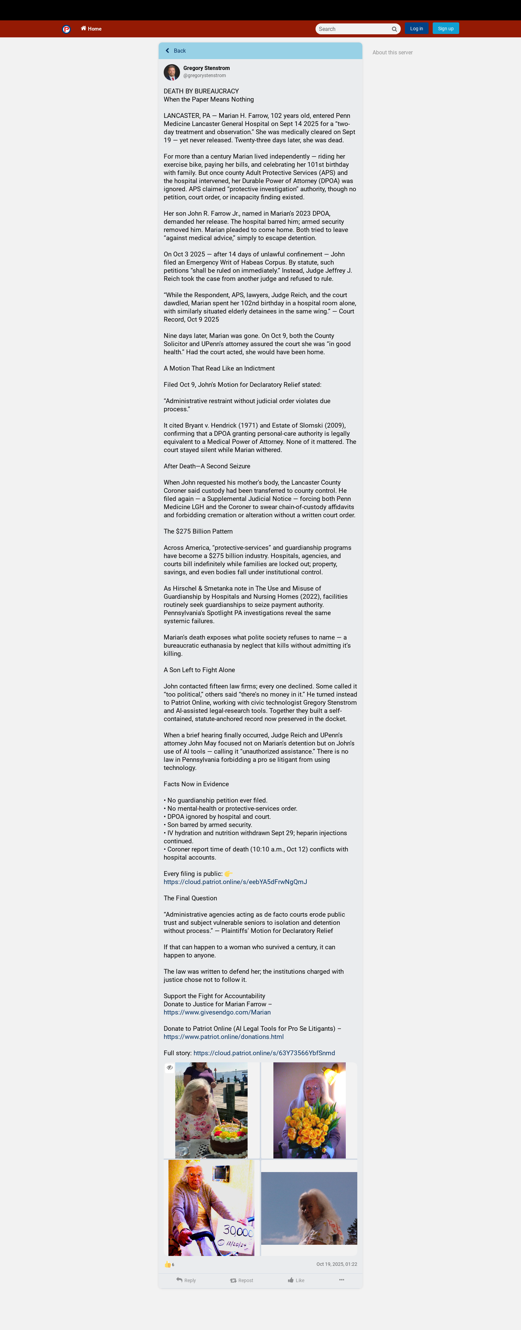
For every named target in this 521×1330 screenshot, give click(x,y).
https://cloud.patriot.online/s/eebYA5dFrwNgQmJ (235, 890)
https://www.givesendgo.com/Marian (217, 1020)
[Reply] (185, 1289)
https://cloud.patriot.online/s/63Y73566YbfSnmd (264, 1061)
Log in (416, 36)
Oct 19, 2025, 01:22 (337, 1272)
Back (175, 59)
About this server (393, 60)
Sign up (446, 36)
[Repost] (241, 1289)
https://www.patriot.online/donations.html (224, 1045)
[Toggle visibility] (169, 1076)
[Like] (295, 1289)
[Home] (66, 35)
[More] (341, 1289)
